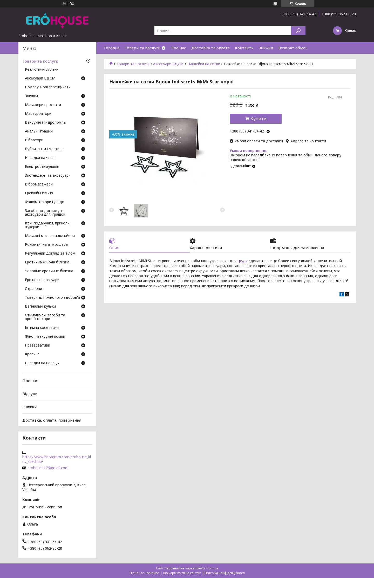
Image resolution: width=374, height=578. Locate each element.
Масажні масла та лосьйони (50, 236)
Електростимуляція (42, 167)
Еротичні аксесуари (42, 280)
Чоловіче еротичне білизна (49, 271)
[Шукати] (298, 30)
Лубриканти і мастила (44, 149)
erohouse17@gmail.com (48, 468)
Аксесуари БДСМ (168, 64)
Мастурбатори (38, 114)
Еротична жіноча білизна (47, 262)
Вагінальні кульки (40, 306)
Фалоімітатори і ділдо (44, 202)
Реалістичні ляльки (41, 70)
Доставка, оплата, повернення (51, 419)
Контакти (244, 47)
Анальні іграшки (39, 131)
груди (242, 260)
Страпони (33, 289)
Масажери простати (43, 105)
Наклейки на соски (203, 64)
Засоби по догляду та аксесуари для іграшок (45, 213)
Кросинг (32, 354)
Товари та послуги (142, 47)
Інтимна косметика (42, 328)
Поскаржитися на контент (182, 573)
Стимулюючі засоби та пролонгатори (45, 317)
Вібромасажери (39, 184)
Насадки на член (40, 158)
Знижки (266, 47)
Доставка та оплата (210, 47)
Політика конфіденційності (225, 573)
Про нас (178, 47)
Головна (111, 47)
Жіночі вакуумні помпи (45, 337)
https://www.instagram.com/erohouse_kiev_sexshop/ (56, 459)
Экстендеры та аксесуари (48, 176)
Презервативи (37, 345)
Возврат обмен (293, 47)
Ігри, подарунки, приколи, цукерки (48, 225)
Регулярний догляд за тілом (50, 253)
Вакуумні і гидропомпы (45, 123)
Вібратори (34, 140)
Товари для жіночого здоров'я (52, 298)
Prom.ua (212, 568)
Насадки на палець (42, 363)
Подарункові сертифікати (48, 87)
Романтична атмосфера (46, 245)
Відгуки (29, 393)
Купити (258, 119)
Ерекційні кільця (39, 193)
